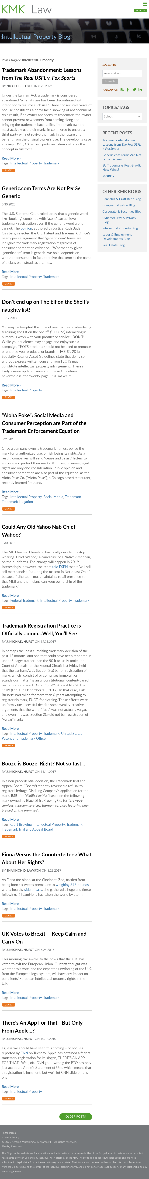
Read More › (11, 158)
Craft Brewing (21, 824)
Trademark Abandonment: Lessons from (121, 144)
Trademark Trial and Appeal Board (27, 829)
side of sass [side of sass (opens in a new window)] (33, 889)
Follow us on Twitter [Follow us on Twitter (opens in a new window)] (134, 89)
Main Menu (145, 4)
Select (108, 116)
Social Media (53, 497)
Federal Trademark (24, 600)
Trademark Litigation (17, 502)
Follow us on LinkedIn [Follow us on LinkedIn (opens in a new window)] (140, 89)
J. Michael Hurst (20, 641)
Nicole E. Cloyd (19, 86)
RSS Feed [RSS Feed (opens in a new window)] (122, 89)
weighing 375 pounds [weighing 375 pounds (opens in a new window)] (72, 885)
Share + (9, 170)
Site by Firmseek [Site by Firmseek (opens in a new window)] (12, 1146)
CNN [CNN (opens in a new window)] (24, 1053)
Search (140, 10)
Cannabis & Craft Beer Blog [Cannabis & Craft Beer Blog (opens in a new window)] (121, 199)
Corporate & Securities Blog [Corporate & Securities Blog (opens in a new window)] (121, 211)
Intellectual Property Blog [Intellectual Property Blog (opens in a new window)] (120, 228)
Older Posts (75, 1116)
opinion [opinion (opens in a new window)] (26, 228)
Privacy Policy (10, 1137)
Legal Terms (9, 1133)
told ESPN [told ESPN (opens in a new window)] (60, 567)
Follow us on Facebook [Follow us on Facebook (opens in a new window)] (128, 89)
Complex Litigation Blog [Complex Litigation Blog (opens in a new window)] (118, 205)
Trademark (51, 163)
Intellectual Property (26, 163)
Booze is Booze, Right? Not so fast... (43, 764)
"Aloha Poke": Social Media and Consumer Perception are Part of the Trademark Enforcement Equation (44, 423)
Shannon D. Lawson (23, 870)
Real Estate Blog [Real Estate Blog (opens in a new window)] (113, 245)
